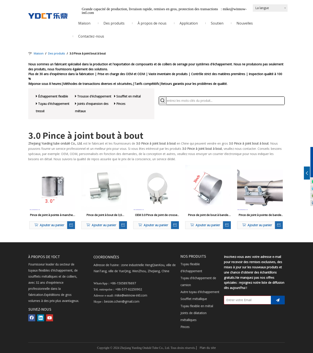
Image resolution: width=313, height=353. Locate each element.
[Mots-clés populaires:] (162, 100)
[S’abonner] (278, 300)
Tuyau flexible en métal (196, 306)
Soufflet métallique (193, 299)
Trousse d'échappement (94, 96)
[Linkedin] (40, 317)
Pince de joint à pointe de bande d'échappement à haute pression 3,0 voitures (260, 215)
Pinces (120, 104)
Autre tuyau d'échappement (199, 292)
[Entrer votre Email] (246, 300)
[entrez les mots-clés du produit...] (225, 101)
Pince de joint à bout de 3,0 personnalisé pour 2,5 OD (104, 215)
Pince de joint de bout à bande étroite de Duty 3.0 (208, 215)
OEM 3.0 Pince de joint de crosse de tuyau (156, 215)
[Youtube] (49, 317)
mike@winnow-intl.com (131, 295)
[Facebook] (31, 317)
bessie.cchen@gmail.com (121, 301)
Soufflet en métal (128, 96)
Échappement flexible (53, 96)
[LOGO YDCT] (47, 16)
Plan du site (208, 348)
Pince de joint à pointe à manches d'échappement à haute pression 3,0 (52, 215)
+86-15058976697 (123, 283)
